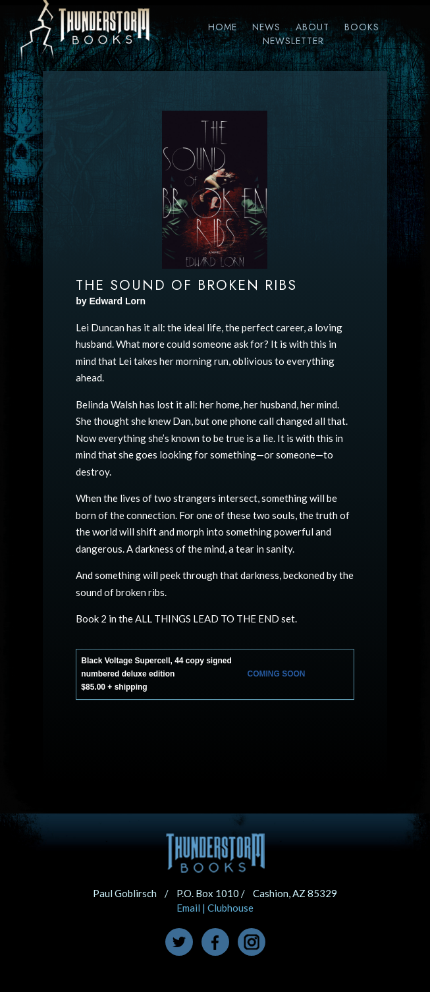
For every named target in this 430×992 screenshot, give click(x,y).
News (266, 27)
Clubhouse (230, 908)
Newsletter (293, 40)
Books (361, 27)
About (312, 27)
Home (222, 27)
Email (188, 908)
